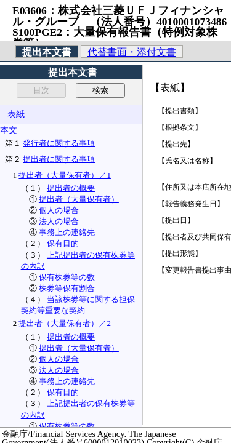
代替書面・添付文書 (131, 52)
